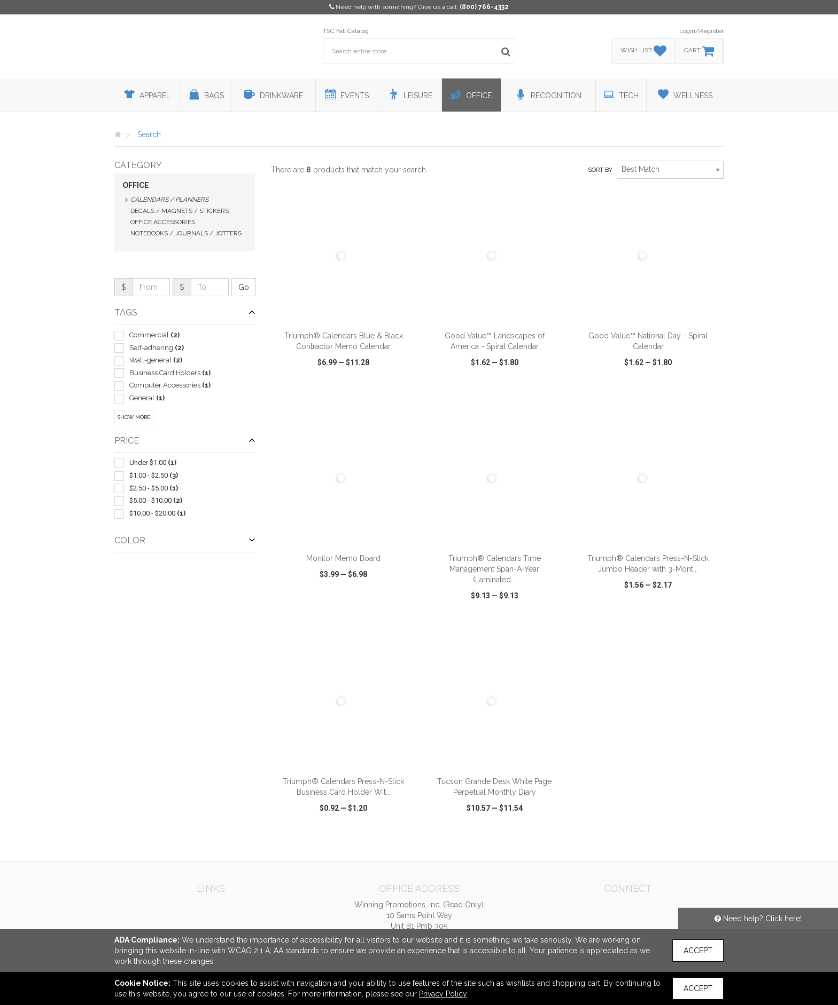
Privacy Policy (443, 994)
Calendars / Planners (169, 199)
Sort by (600, 170)
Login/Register (701, 31)
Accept (698, 950)
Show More (134, 417)
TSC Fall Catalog (346, 31)
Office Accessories (162, 222)
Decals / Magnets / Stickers (179, 211)
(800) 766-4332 (484, 7)
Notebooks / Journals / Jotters (186, 233)
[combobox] (670, 170)
